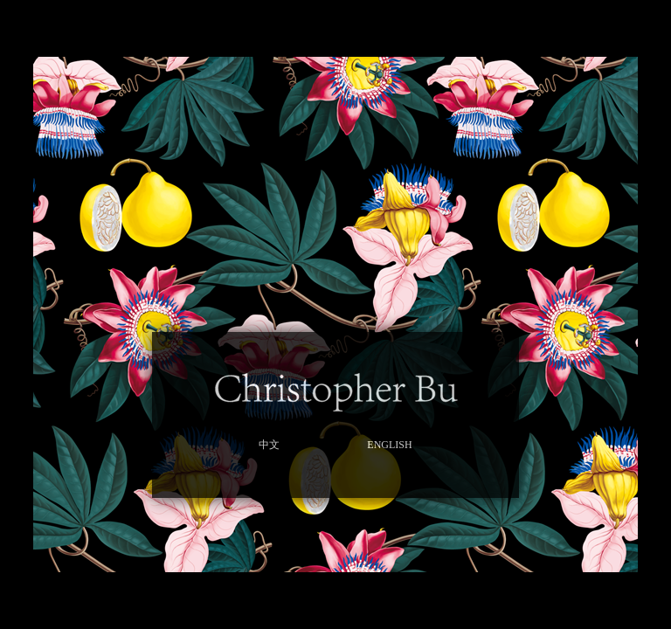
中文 (269, 445)
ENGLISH (389, 445)
